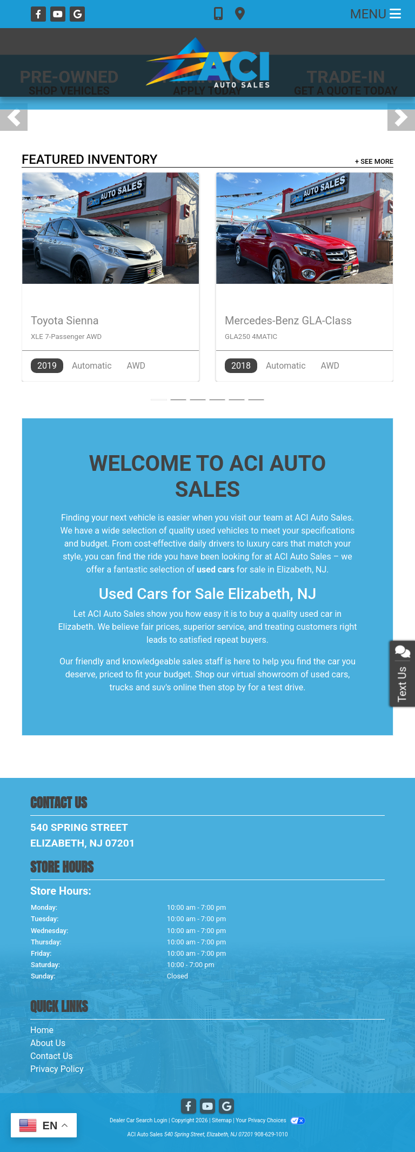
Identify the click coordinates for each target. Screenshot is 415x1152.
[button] (14, 117)
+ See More (374, 161)
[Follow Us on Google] (77, 14)
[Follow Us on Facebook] (39, 14)
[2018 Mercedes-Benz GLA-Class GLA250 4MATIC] (304, 276)
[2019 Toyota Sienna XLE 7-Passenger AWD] (110, 276)
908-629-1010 (271, 1134)
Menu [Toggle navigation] (375, 14)
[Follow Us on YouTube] (59, 14)
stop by (232, 687)
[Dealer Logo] (207, 62)
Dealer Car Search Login (139, 1120)
